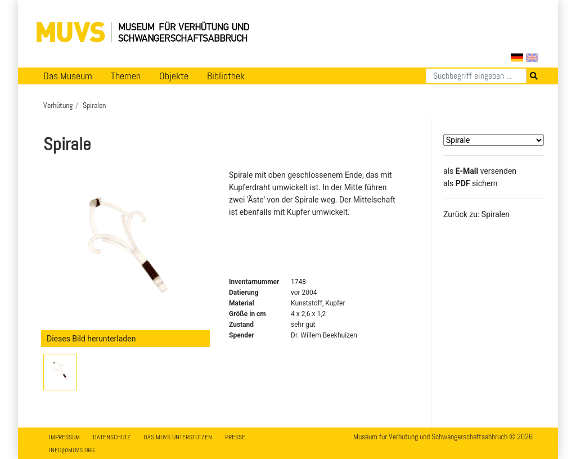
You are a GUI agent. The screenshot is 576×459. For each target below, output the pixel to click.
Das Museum (67, 76)
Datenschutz (111, 437)
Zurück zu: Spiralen (476, 214)
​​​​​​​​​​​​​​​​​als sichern (470, 183)
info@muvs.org (71, 450)
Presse (235, 437)
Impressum (64, 437)
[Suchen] (476, 76)
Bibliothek (226, 76)
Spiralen (94, 105)
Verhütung (58, 105)
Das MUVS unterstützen (177, 437)
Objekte (173, 76)
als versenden (479, 171)
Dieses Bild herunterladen (91, 338)
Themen (126, 76)
